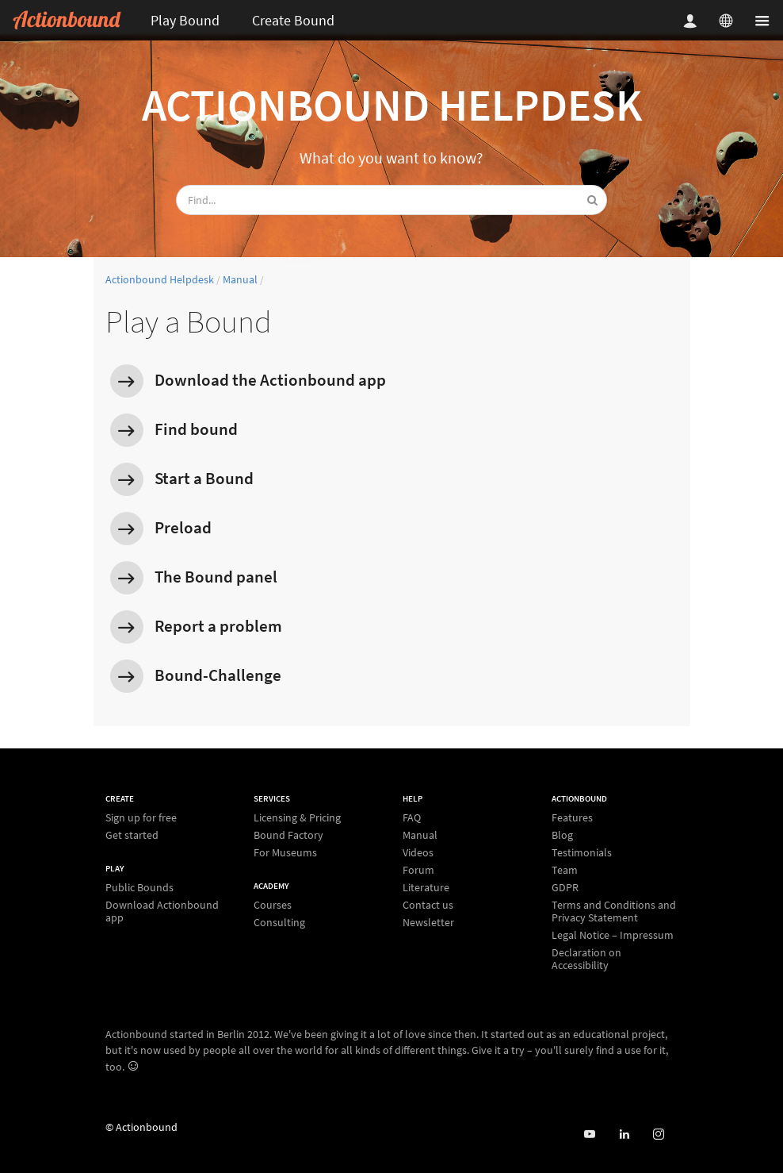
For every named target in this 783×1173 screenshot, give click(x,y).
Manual (240, 279)
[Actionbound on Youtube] (589, 1134)
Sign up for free (141, 818)
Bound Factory (288, 835)
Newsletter (428, 922)
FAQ (412, 818)
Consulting (279, 922)
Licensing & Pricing (297, 818)
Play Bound (185, 20)
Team (565, 870)
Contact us (428, 905)
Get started (132, 834)
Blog (562, 835)
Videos (418, 852)
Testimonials (582, 852)
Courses (273, 905)
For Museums (285, 852)
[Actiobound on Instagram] (658, 1134)
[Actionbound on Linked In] (624, 1134)
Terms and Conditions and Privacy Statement (614, 911)
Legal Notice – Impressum (613, 935)
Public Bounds (139, 887)
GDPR (565, 887)
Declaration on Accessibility (586, 958)
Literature (426, 887)
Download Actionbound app (162, 911)
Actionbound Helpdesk (392, 105)
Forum (418, 870)
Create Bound (293, 20)
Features (572, 818)
